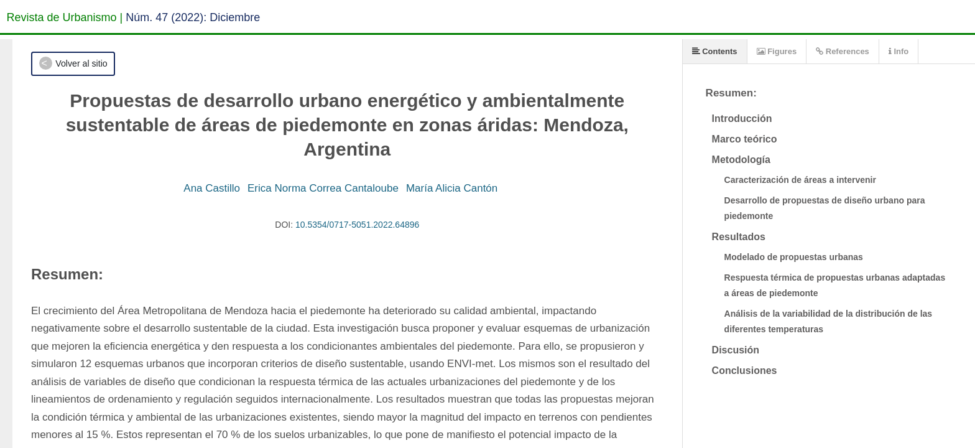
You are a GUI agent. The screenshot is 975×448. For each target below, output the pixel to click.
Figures (777, 51)
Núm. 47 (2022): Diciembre (193, 17)
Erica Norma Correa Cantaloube (323, 188)
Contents (714, 51)
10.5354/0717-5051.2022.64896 (357, 225)
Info (898, 51)
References (842, 51)
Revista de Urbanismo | (65, 17)
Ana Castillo (211, 188)
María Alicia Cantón (451, 188)
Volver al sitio (81, 63)
